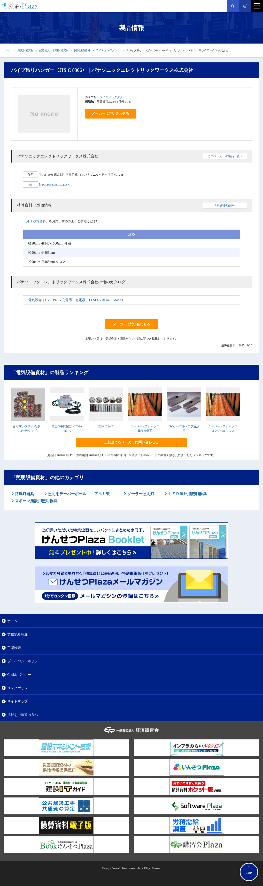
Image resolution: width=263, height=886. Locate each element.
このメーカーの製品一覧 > (225, 156)
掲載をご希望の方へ (22, 715)
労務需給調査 (17, 634)
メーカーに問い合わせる (110, 113)
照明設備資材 (82, 50)
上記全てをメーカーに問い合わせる (131, 442)
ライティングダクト (108, 50)
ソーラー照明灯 (140, 494)
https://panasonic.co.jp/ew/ (54, 184)
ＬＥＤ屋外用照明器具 (187, 494)
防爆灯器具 (24, 494)
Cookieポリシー (19, 675)
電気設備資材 (25, 50)
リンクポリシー (19, 688)
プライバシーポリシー (24, 661)
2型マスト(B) (105, 426)
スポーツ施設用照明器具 (35, 501)
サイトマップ (17, 701)
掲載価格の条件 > (225, 205)
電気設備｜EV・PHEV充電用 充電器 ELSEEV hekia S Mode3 (75, 300)
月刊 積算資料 (36, 221)
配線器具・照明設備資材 (54, 50)
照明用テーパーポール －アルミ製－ (80, 494)
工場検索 (14, 648)
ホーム (8, 50)
